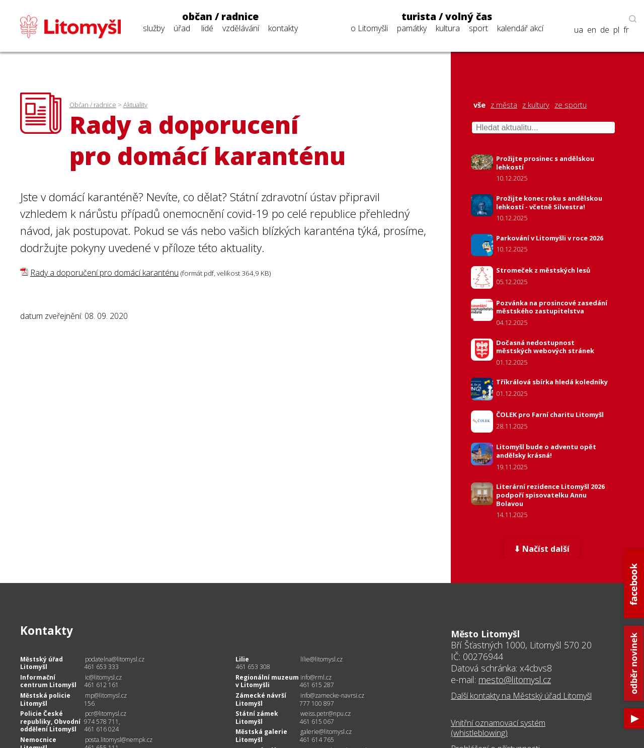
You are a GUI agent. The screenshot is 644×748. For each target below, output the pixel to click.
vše (479, 105)
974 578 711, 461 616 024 (102, 725)
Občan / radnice (92, 104)
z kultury (535, 105)
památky (412, 28)
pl (616, 30)
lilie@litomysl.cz (321, 659)
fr (626, 30)
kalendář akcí (520, 28)
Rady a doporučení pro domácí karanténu (104, 272)
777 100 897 (316, 703)
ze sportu (570, 105)
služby (154, 28)
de (604, 30)
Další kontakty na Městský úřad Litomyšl (521, 695)
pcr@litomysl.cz (105, 713)
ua (578, 30)
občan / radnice (220, 16)
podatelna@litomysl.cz (114, 659)
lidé (207, 28)
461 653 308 (252, 666)
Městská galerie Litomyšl (261, 735)
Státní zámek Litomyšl (256, 717)
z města (504, 105)
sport (478, 28)
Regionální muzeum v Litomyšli (267, 681)
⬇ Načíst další (542, 548)
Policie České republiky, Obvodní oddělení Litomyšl (50, 721)
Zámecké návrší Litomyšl (260, 699)
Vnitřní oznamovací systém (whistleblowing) (498, 728)
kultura (448, 28)
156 (89, 703)
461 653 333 (101, 666)
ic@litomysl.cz (103, 677)
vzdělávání (240, 28)
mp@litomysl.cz (106, 695)
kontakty (283, 28)
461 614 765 (316, 739)
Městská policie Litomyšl (45, 699)
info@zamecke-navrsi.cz (332, 695)
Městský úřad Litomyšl (41, 663)
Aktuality (135, 104)
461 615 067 (316, 721)
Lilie (242, 659)
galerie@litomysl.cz (326, 731)
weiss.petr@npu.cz (325, 713)
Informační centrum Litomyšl (48, 681)
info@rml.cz (316, 677)
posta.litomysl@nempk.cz (118, 739)
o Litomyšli (369, 28)
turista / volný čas (446, 16)
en (591, 30)
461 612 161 (101, 685)
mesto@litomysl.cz (514, 680)
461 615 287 (316, 685)
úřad (182, 28)
